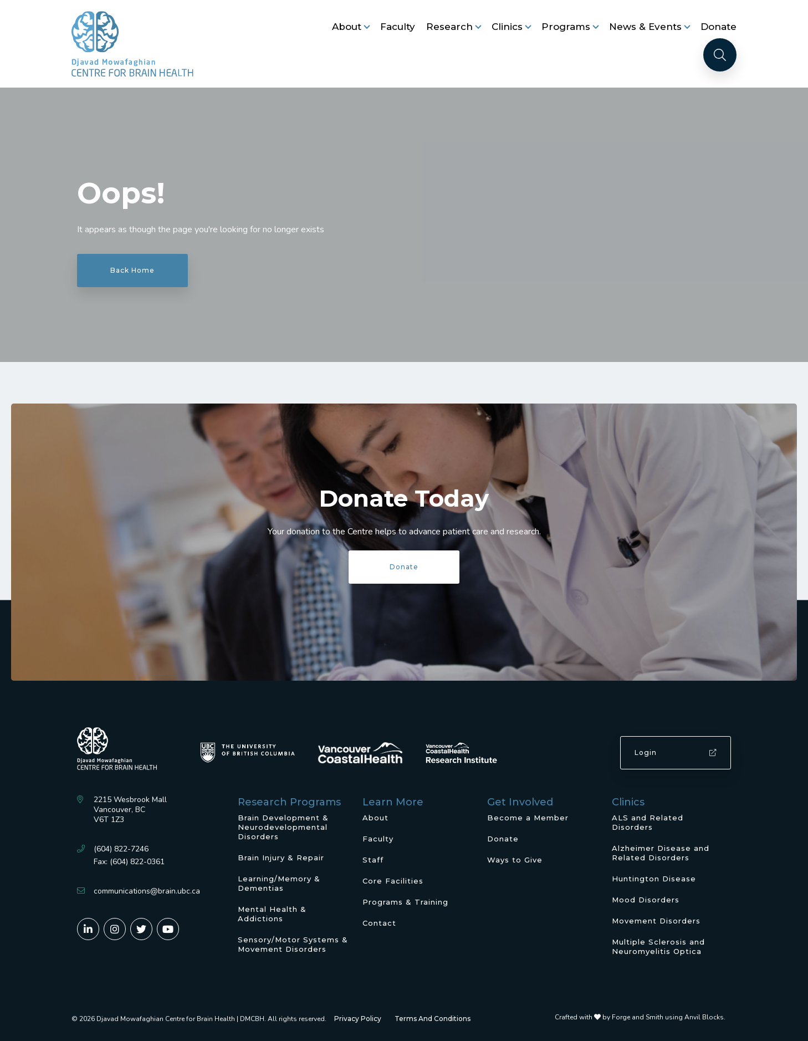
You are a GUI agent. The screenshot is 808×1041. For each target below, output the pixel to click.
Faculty (397, 26)
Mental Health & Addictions (272, 914)
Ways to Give (515, 859)
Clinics (507, 26)
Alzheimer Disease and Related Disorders (660, 853)
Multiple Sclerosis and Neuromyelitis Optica (658, 946)
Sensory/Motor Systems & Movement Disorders (293, 944)
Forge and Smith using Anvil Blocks (668, 1017)
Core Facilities (392, 880)
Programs (565, 26)
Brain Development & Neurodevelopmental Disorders (283, 827)
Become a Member (528, 817)
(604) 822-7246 (121, 849)
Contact (379, 922)
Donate (718, 26)
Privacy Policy (357, 1018)
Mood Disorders (645, 899)
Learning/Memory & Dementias (279, 883)
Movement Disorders (656, 920)
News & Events (645, 26)
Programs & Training (405, 901)
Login (676, 752)
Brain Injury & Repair (281, 857)
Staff (372, 859)
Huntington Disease (654, 878)
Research (449, 26)
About (346, 26)
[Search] (720, 55)
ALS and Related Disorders (647, 822)
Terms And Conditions (433, 1018)
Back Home (132, 270)
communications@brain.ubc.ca (147, 891)
